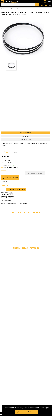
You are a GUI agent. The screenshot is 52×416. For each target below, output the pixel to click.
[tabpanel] (11, 65)
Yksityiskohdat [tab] (25, 133)
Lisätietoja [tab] (25, 136)
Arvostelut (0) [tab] (26, 139)
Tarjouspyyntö (4, 181)
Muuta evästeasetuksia (7, 413)
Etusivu (3, 8)
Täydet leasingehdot (6, 200)
